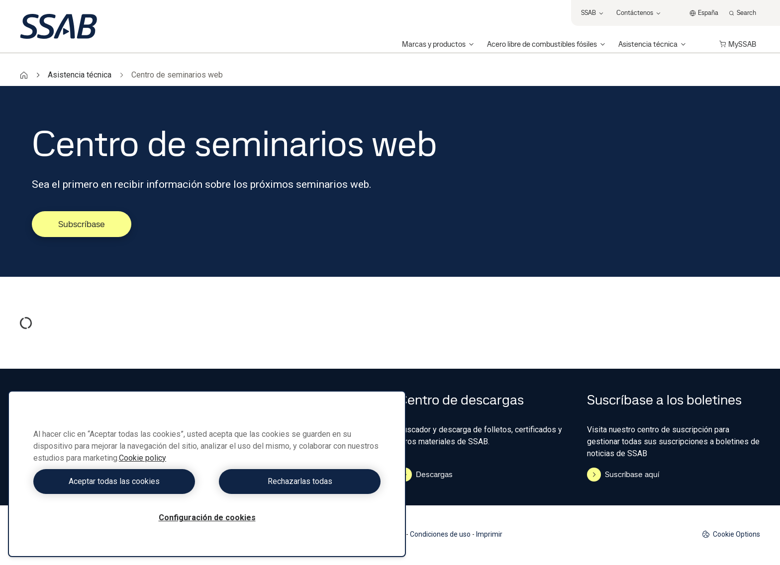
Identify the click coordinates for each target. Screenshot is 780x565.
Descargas (425, 475)
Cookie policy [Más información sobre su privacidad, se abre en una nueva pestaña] (142, 458)
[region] (207, 474)
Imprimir (489, 534)
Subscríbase (81, 224)
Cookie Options (731, 534)
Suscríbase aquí (623, 475)
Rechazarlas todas (296, 481)
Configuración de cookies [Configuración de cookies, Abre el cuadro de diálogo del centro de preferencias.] (207, 517)
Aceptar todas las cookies (117, 481)
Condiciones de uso (440, 534)
